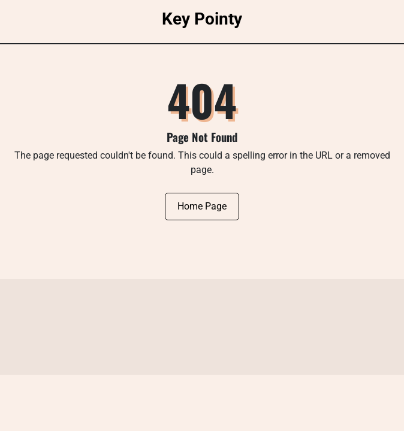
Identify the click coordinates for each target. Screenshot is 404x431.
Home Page (202, 206)
